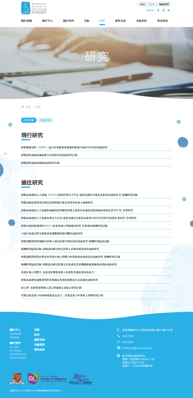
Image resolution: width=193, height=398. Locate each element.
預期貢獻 (14, 337)
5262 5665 (128, 342)
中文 (152, 4)
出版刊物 (45, 120)
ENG (142, 4)
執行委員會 (16, 350)
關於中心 (47, 21)
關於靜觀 (26, 21)
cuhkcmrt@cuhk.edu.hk (137, 348)
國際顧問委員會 (18, 354)
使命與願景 (16, 333)
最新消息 (120, 21)
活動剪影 (141, 21)
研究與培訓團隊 (18, 358)
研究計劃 (28, 120)
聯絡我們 (164, 4)
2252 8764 (128, 336)
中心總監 (14, 347)
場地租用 (162, 21)
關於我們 (68, 21)
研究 (102, 21)
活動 (86, 21)
